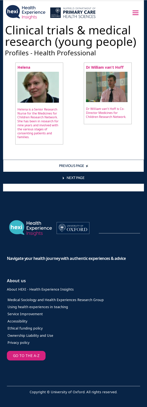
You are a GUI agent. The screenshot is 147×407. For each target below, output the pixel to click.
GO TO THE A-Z (26, 355)
